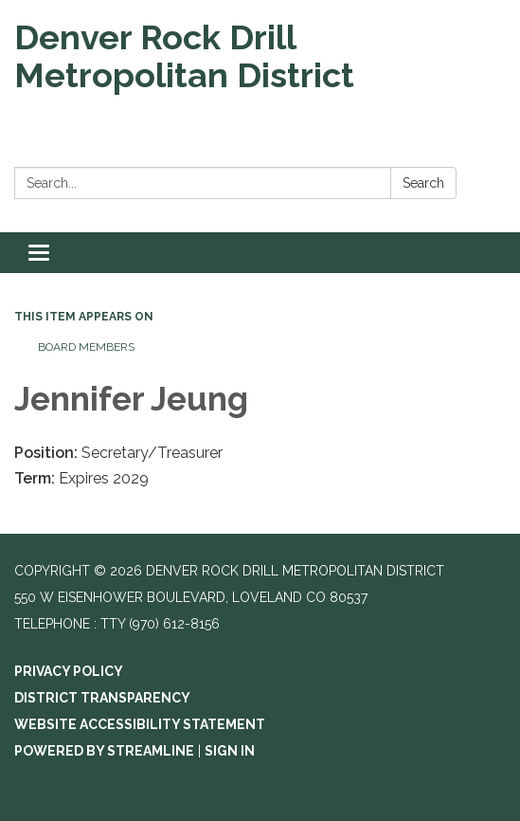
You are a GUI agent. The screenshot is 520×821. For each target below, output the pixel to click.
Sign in (230, 750)
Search (423, 183)
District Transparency (102, 697)
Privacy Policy (68, 671)
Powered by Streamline (104, 750)
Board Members (86, 347)
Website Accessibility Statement (139, 724)
